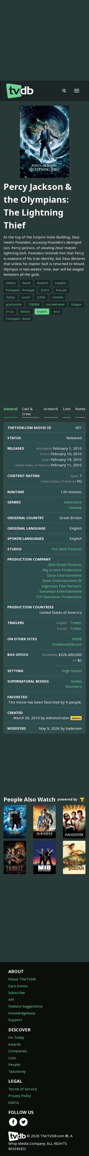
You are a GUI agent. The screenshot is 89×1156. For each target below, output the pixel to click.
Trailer (76, 622)
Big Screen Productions (62, 569)
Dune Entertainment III (62, 580)
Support (15, 1019)
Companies (17, 1050)
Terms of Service (22, 1089)
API (11, 999)
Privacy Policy (19, 1095)
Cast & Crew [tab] (27, 411)
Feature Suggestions (25, 1006)
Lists (12, 1057)
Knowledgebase (21, 1013)
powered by (71, 799)
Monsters (74, 686)
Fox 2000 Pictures (67, 548)
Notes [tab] (80, 408)
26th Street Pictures (65, 564)
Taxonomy (17, 1071)
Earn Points (18, 986)
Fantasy (75, 507)
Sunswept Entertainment (60, 591)
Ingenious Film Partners (62, 586)
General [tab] (10, 408)
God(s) (76, 681)
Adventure (73, 502)
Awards (14, 1044)
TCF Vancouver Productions (59, 596)
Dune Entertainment (64, 575)
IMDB (77, 638)
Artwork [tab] (51, 408)
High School (72, 670)
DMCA (13, 1102)
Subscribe (16, 992)
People (14, 1064)
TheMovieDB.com (67, 644)
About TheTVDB (22, 979)
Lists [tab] (66, 408)
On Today (16, 1037)
